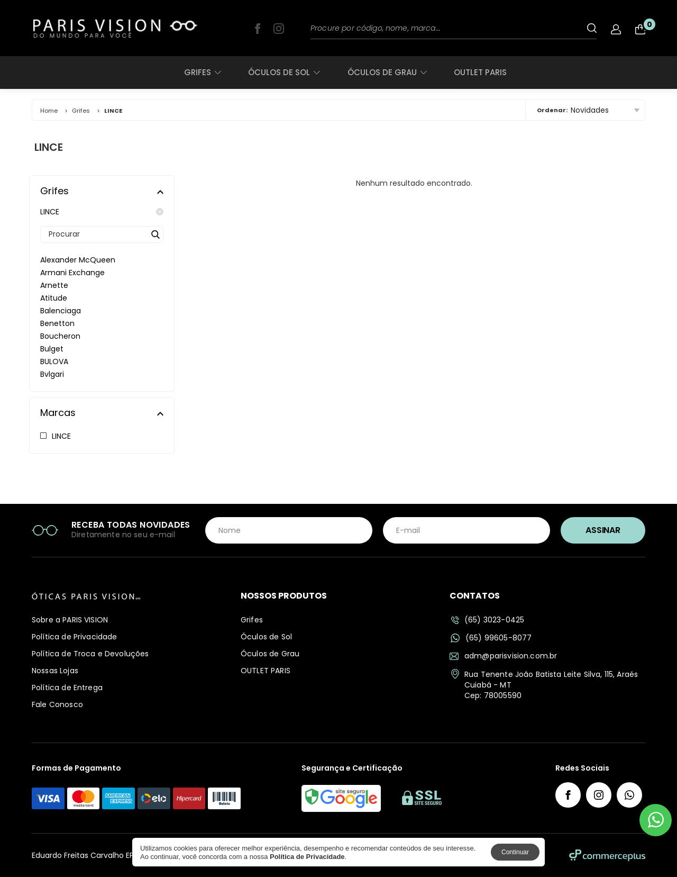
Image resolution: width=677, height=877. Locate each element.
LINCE (101, 211)
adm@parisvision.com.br (503, 655)
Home (49, 110)
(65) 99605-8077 (491, 638)
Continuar (515, 852)
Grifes (202, 72)
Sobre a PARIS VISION (70, 619)
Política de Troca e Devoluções (90, 653)
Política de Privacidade (74, 636)
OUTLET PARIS (480, 72)
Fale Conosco (57, 704)
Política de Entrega (67, 687)
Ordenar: (552, 110)
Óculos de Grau (386, 72)
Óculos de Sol (283, 72)
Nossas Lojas (55, 670)
